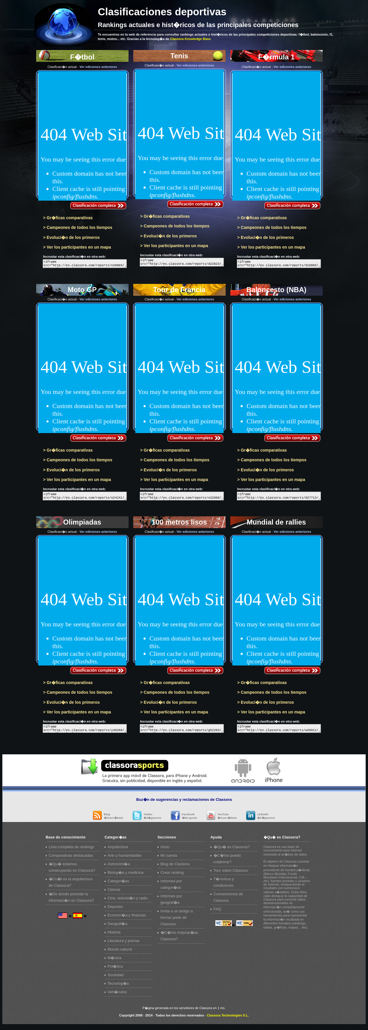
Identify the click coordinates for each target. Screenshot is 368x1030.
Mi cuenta (169, 859)
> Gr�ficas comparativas (68, 217)
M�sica (114, 961)
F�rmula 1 (276, 136)
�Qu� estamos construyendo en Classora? (72, 870)
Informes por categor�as (171, 887)
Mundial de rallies (276, 603)
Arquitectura (118, 850)
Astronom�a (119, 867)
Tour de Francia (179, 369)
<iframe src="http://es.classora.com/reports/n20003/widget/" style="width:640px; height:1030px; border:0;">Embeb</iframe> (85, 264)
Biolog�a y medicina (126, 876)
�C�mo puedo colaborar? (227, 862)
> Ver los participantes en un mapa (77, 247)
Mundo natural (120, 953)
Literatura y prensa (123, 944)
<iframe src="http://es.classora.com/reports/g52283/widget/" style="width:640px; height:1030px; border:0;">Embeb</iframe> (182, 731)
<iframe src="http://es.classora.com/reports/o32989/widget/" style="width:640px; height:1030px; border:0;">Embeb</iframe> (182, 498)
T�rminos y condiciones (224, 885)
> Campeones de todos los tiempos (77, 227)
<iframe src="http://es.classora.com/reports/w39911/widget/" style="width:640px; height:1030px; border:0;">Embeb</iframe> (279, 731)
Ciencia (114, 893)
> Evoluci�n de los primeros (71, 237)
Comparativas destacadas (71, 859)
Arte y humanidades (125, 859)
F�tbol (82, 136)
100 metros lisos (179, 603)
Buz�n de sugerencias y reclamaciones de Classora (184, 803)
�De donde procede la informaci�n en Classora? (71, 900)
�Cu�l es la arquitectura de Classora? (71, 885)
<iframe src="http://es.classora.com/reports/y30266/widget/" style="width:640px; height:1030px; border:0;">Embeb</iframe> (85, 731)
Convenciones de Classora (228, 900)
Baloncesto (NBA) (276, 369)
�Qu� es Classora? (232, 850)
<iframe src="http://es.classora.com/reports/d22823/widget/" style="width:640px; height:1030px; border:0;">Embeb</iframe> (182, 263)
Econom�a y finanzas (127, 918)
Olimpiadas (82, 603)
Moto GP (82, 369)
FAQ (217, 912)
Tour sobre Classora (231, 874)
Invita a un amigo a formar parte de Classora (177, 921)
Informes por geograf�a (171, 902)
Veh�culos (117, 995)
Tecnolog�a (118, 987)
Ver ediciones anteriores (98, 67)
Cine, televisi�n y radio (128, 901)
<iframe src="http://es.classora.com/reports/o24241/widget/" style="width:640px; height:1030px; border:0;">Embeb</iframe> (85, 498)
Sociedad (116, 978)
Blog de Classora (175, 867)
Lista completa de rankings (71, 850)
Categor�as (118, 884)
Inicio (165, 850)
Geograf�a (117, 927)
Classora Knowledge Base (190, 39)
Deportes (115, 910)
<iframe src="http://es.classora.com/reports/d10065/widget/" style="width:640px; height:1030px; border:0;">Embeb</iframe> (279, 264)
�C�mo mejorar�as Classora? (179, 939)
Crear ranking (172, 876)
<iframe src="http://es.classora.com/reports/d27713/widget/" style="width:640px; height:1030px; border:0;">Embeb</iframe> (279, 498)
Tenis (179, 134)
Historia (114, 936)
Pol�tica (115, 970)
